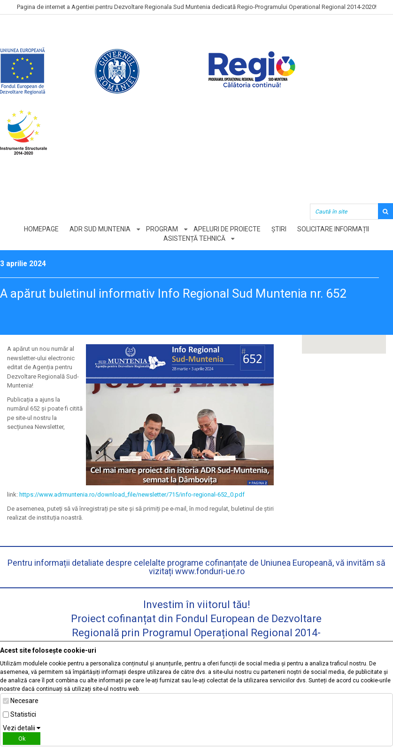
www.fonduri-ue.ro (210, 571)
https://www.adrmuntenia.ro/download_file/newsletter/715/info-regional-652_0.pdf (132, 494)
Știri (278, 229)
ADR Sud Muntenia (100, 229)
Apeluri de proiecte (227, 229)
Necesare (24, 700)
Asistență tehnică (194, 238)
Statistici (23, 714)
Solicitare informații (333, 229)
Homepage (41, 229)
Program (162, 229)
